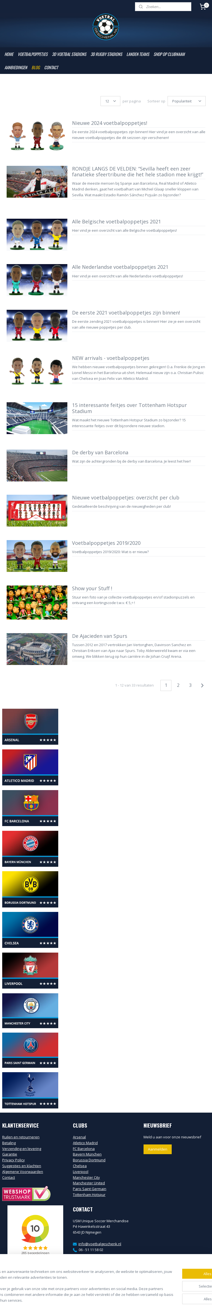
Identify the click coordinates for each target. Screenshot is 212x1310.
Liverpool (80, 1171)
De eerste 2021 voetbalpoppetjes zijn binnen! (126, 313)
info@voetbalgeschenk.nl (99, 1243)
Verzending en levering (21, 1148)
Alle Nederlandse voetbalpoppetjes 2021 (120, 267)
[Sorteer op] (186, 101)
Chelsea (80, 1165)
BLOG (35, 67)
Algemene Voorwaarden (22, 1171)
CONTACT (51, 67)
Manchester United (89, 1182)
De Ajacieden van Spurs (99, 636)
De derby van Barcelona (100, 453)
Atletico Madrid (85, 1142)
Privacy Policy (13, 1159)
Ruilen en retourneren (20, 1136)
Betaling (9, 1142)
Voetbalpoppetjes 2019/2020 (106, 543)
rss (99, 1300)
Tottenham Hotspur (89, 1194)
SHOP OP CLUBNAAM (169, 54)
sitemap (88, 1300)
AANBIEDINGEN (15, 67)
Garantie (9, 1154)
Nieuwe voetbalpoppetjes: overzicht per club (125, 498)
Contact (8, 1177)
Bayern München (87, 1154)
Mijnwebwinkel (168, 1300)
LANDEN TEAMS (137, 54)
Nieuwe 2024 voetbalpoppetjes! (109, 123)
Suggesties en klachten (21, 1165)
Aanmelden (157, 1149)
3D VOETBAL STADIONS (69, 54)
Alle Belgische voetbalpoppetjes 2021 (116, 222)
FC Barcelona (84, 1148)
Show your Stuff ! (92, 588)
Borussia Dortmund (89, 1159)
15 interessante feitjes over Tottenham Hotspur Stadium (129, 408)
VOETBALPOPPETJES (32, 54)
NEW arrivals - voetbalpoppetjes (110, 358)
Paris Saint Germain (89, 1188)
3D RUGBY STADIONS (106, 54)
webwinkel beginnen (120, 1300)
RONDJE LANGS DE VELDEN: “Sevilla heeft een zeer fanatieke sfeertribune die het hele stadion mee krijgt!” (137, 172)
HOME (8, 54)
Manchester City (86, 1177)
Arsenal (79, 1136)
